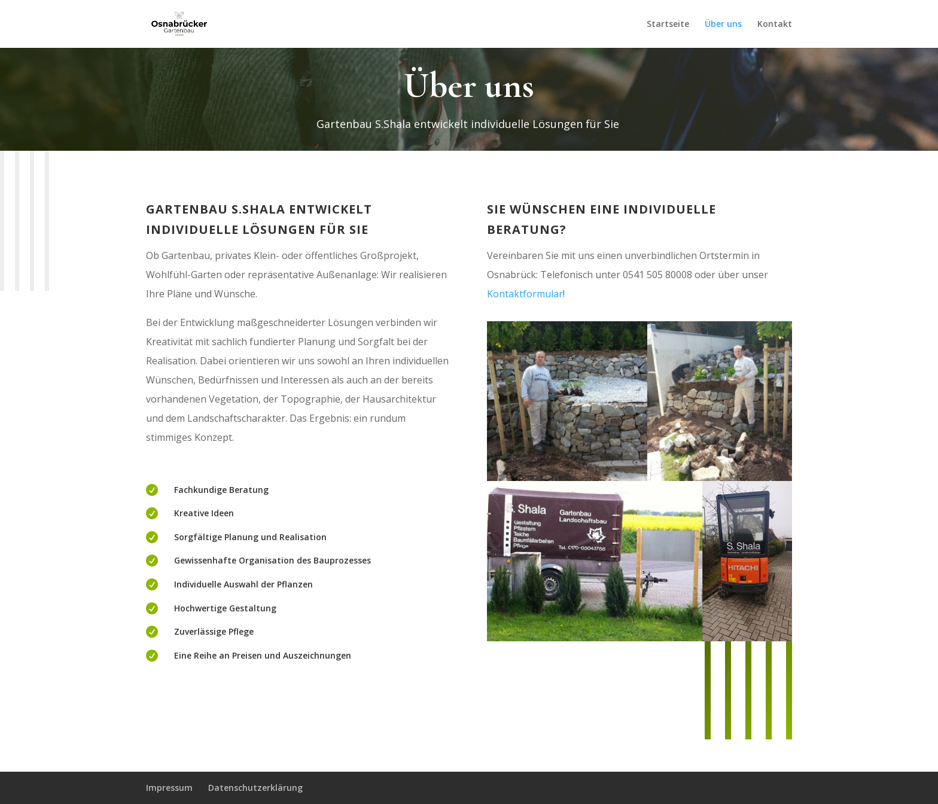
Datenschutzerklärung (255, 787)
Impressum (169, 787)
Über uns (723, 24)
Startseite (668, 24)
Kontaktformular (525, 293)
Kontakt (774, 24)
